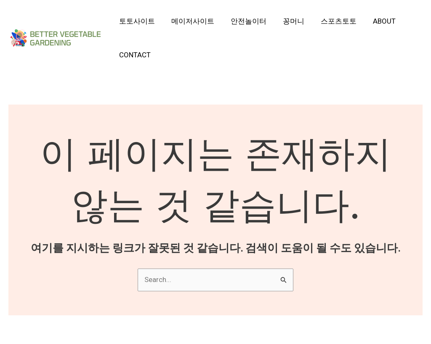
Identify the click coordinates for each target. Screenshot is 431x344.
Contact (134, 55)
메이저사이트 (189, 21)
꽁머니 (286, 21)
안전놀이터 (243, 21)
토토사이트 (136, 21)
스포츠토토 (329, 21)
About (373, 21)
